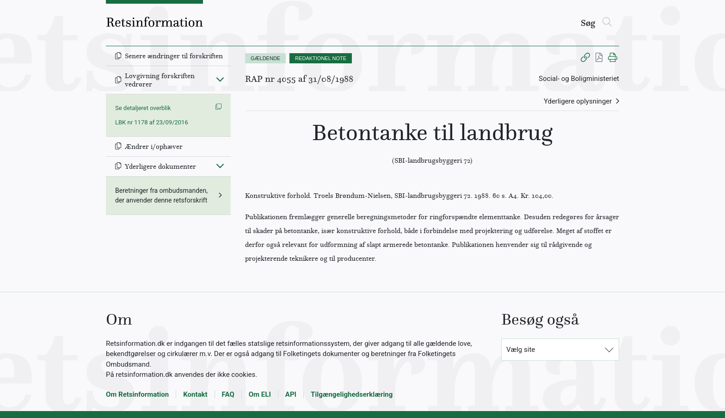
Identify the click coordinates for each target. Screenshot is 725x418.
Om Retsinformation (137, 394)
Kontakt (195, 394)
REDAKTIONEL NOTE (320, 58)
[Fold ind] (220, 79)
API (290, 394)
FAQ (228, 394)
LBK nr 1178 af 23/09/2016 (151, 122)
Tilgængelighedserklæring (352, 394)
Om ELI (260, 394)
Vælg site (520, 349)
